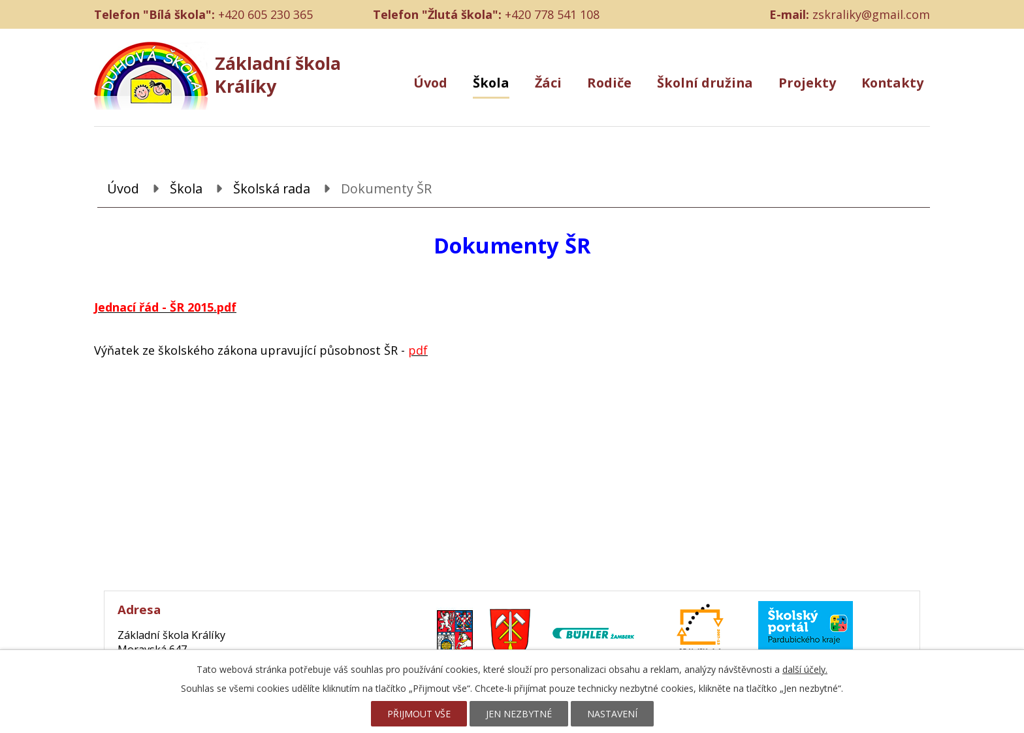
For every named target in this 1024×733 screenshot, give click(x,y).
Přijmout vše (419, 714)
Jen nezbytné (519, 714)
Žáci (548, 82)
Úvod (430, 82)
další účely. (804, 669)
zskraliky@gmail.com (871, 14)
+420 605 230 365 (265, 14)
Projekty (807, 82)
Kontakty (892, 82)
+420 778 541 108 (552, 14)
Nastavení (612, 714)
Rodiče (609, 82)
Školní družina (705, 82)
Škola (491, 82)
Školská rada (271, 188)
